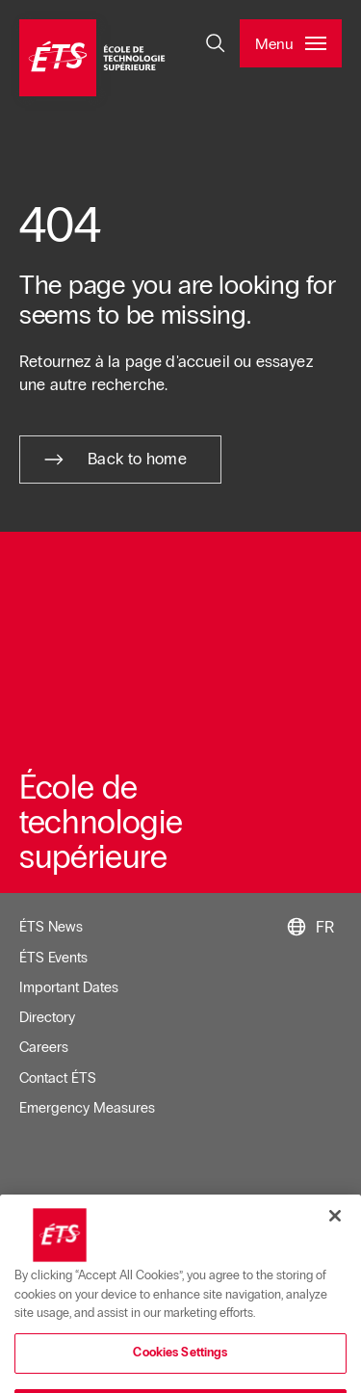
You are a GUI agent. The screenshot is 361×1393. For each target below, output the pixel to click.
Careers (43, 1047)
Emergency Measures (87, 1108)
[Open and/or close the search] (216, 43)
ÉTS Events (53, 957)
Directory (47, 1017)
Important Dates (68, 987)
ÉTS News (51, 926)
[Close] (335, 1237)
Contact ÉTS (57, 1078)
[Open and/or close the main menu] (291, 43)
